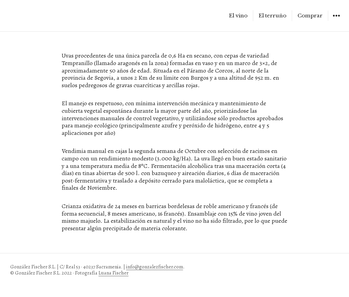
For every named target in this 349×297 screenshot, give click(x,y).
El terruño (272, 15)
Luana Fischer (113, 272)
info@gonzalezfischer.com (154, 266)
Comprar (310, 15)
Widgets (336, 20)
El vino (238, 15)
